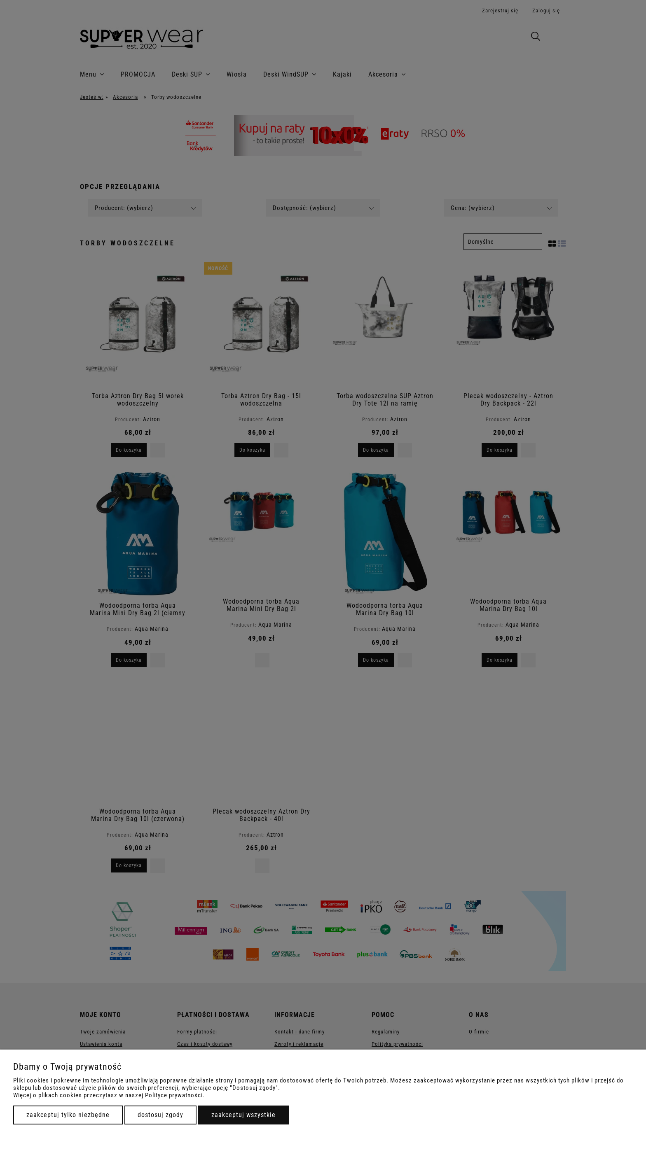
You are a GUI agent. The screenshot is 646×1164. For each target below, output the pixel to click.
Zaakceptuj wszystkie (243, 1115)
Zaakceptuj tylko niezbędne (68, 1115)
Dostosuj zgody (160, 1115)
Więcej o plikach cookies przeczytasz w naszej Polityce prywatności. (109, 1095)
